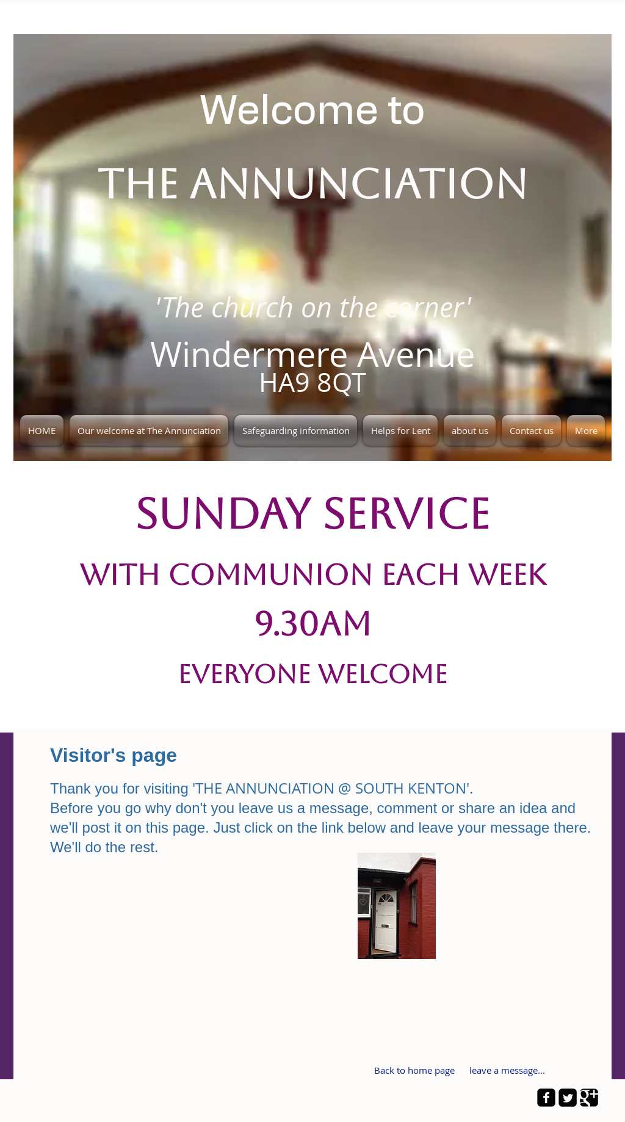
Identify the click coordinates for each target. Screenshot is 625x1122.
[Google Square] (589, 1097)
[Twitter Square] (567, 1097)
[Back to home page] (414, 1071)
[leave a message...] (507, 1070)
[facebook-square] (546, 1097)
